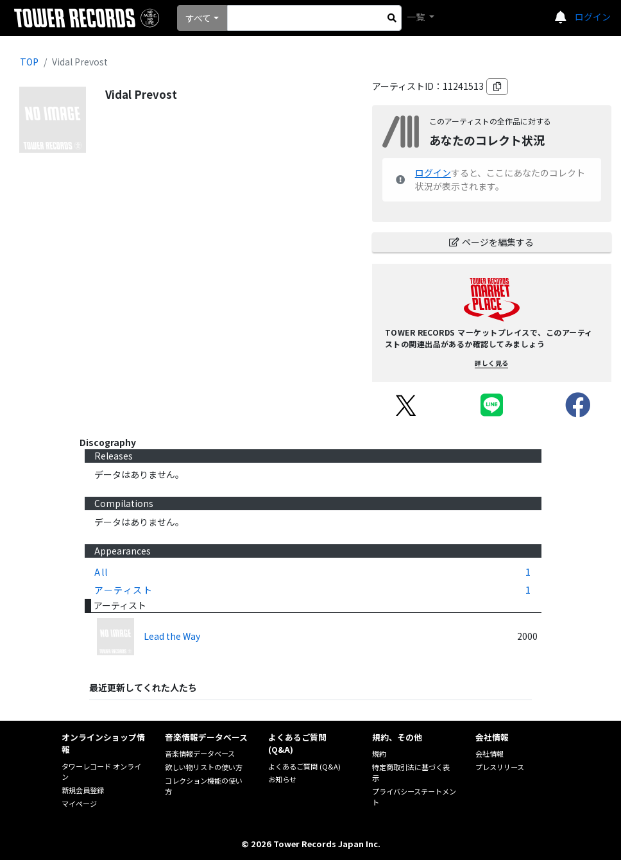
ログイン (593, 16)
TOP (29, 61)
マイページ (79, 803)
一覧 (417, 16)
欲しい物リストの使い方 (203, 767)
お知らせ (282, 779)
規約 (379, 753)
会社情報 (489, 753)
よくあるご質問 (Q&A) (304, 766)
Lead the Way (172, 636)
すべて (198, 18)
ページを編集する (491, 242)
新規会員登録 (83, 790)
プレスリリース (499, 767)
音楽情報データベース (200, 753)
